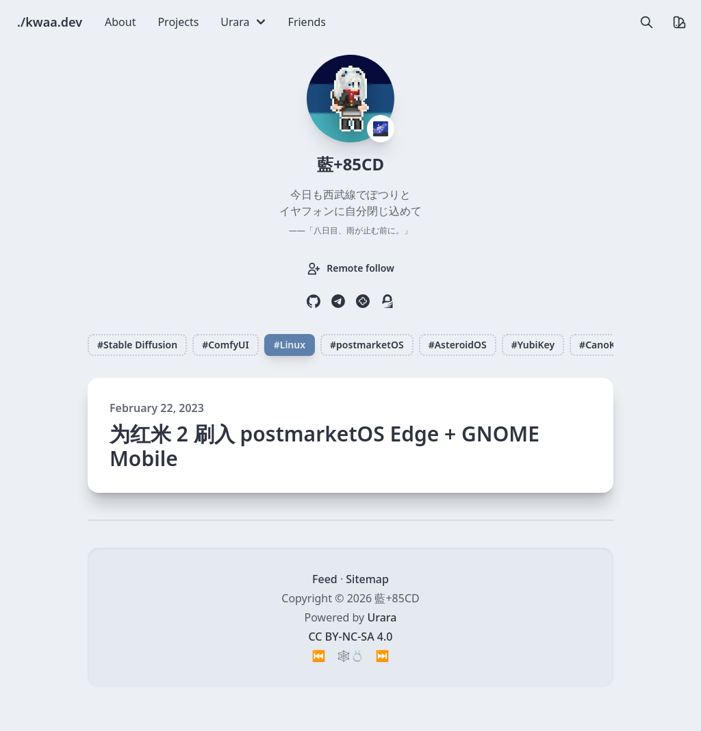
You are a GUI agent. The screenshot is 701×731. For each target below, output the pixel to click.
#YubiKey (533, 344)
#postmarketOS (367, 344)
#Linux (289, 344)
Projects (178, 21)
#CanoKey (602, 344)
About (120, 21)
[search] (646, 21)
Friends (307, 21)
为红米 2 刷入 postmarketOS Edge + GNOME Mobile (324, 446)
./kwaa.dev (49, 22)
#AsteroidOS (458, 344)
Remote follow (350, 268)
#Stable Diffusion (137, 344)
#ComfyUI (225, 344)
